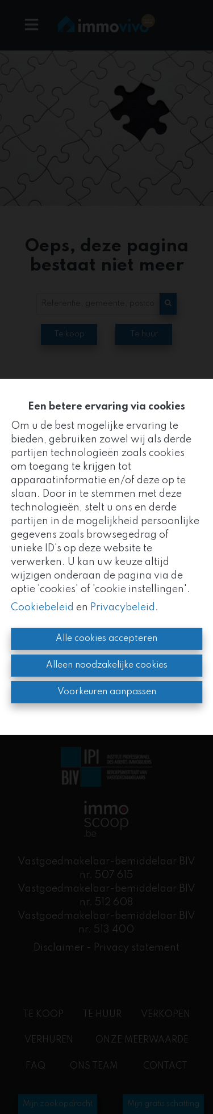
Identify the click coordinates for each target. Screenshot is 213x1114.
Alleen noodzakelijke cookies (107, 665)
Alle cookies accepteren (106, 638)
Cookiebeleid (42, 607)
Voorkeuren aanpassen (106, 692)
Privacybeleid (122, 607)
